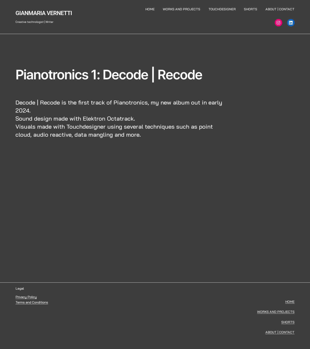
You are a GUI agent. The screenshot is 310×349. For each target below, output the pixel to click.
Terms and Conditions (31, 302)
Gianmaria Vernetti (43, 13)
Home (150, 9)
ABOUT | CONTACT (280, 332)
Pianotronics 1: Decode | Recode (108, 74)
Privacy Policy (26, 297)
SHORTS (288, 322)
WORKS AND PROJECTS (276, 312)
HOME (290, 302)
